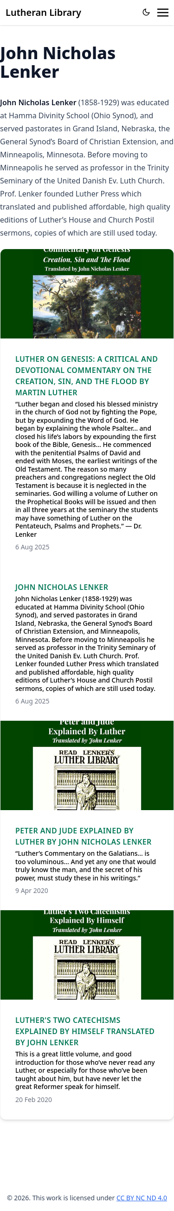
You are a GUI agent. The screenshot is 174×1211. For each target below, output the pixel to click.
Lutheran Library (43, 12)
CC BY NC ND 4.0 (141, 1197)
